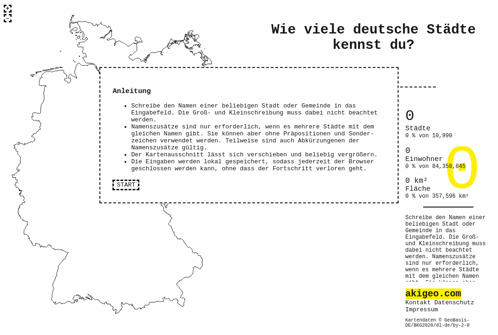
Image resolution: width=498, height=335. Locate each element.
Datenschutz (454, 298)
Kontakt (418, 298)
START (126, 200)
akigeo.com (433, 287)
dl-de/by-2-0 (453, 325)
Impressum (422, 306)
